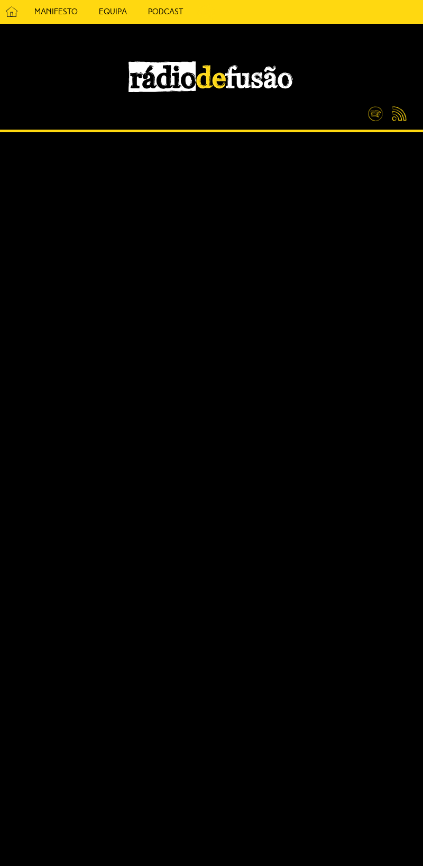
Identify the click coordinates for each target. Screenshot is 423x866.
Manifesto (56, 11)
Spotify (375, 109)
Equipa (113, 11)
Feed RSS (397, 114)
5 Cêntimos (206, 12)
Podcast (165, 11)
